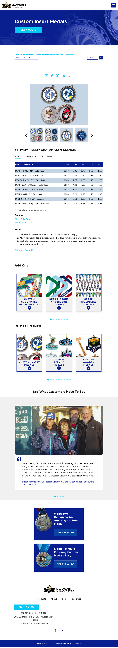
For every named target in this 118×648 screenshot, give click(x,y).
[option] (59, 104)
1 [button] (51, 319)
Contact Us (26, 608)
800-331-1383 (27, 614)
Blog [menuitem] (64, 599)
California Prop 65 (24, 250)
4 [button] (59, 319)
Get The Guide (65, 533)
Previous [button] (26, 135)
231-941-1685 (40, 614)
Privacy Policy (43, 644)
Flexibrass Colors (23, 223)
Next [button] (92, 135)
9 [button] (70, 380)
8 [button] (67, 380)
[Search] (92, 58)
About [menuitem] (53, 599)
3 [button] (56, 319)
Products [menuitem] (19, 54)
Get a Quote (28, 30)
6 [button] (64, 319)
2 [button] (53, 319)
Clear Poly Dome (23, 219)
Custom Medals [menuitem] (33, 54)
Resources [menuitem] (77, 599)
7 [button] (67, 319)
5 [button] (61, 319)
